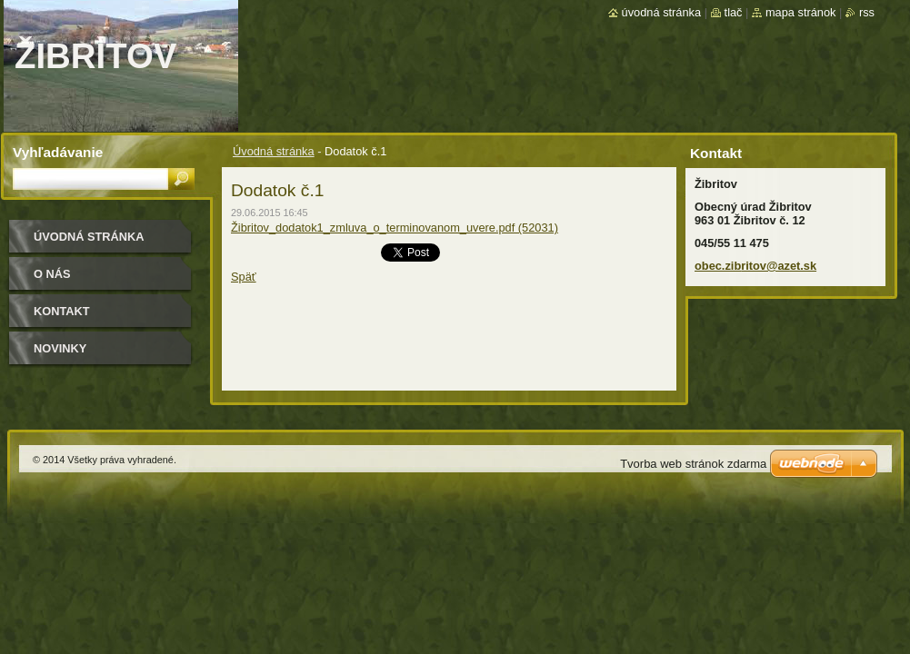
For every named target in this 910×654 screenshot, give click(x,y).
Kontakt (62, 311)
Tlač (734, 12)
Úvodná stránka (274, 151)
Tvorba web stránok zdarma (693, 464)
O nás (52, 274)
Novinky (60, 348)
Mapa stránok (800, 12)
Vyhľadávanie (58, 152)
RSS (867, 12)
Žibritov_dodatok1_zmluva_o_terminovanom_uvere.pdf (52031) (394, 227)
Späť (243, 276)
